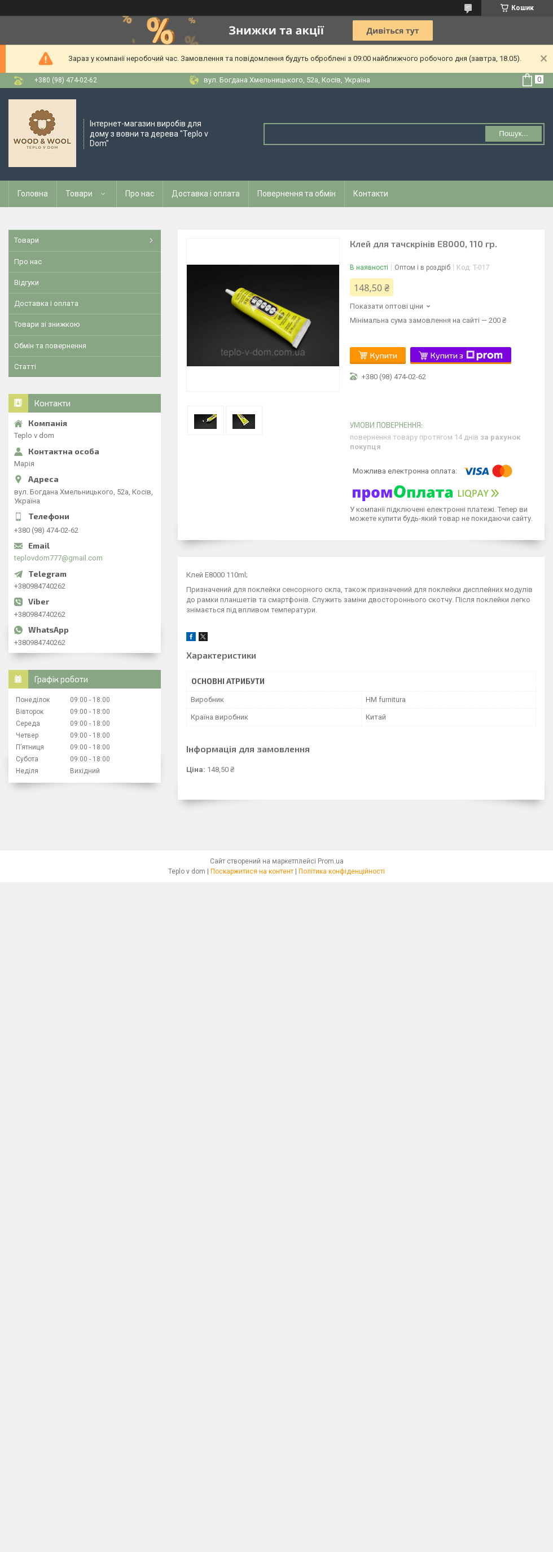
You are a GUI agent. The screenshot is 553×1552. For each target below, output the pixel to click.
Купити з (467, 355)
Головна (32, 193)
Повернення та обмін (296, 193)
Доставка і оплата (206, 193)
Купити (383, 355)
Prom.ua (331, 861)
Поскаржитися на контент (251, 871)
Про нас (139, 193)
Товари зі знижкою (47, 324)
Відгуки (26, 282)
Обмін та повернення (50, 345)
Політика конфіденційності (342, 871)
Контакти (370, 193)
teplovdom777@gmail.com (58, 558)
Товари (79, 193)
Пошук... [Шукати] (513, 133)
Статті (25, 366)
